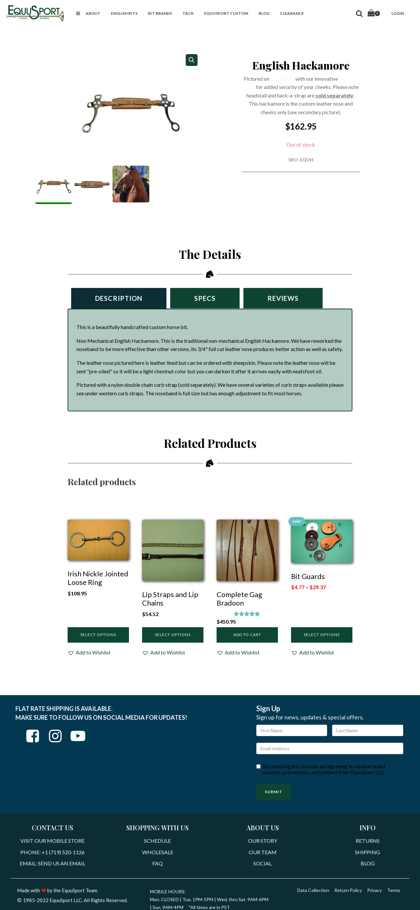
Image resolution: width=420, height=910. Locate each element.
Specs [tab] (205, 298)
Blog (368, 863)
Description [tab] (118, 298)
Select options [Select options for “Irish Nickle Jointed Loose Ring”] (98, 634)
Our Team (263, 852)
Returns (368, 841)
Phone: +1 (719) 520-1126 (52, 852)
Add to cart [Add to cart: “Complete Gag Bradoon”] (247, 634)
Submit (274, 791)
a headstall (282, 78)
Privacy (374, 890)
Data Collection (313, 890)
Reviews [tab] (283, 298)
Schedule (157, 841)
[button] (78, 13)
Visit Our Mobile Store (52, 841)
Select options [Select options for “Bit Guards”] (322, 634)
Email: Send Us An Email (52, 863)
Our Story (262, 841)
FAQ (157, 863)
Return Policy (348, 890)
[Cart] (374, 13)
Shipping (367, 852)
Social (262, 863)
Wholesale (157, 852)
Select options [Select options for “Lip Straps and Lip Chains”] (173, 634)
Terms (393, 890)
